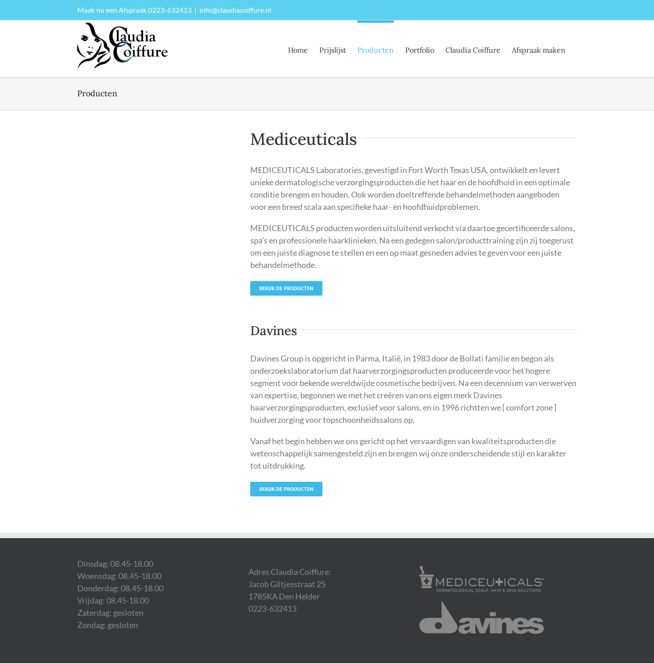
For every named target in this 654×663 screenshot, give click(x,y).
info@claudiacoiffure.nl (235, 9)
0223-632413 (170, 9)
